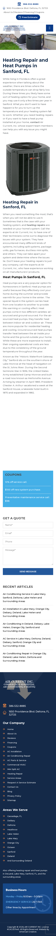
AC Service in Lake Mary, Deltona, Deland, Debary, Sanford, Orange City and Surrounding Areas (27, 642)
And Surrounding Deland (19, 860)
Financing (29, 12)
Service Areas (14, 778)
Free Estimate (29, 17)
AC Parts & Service (16, 760)
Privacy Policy (14, 796)
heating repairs (36, 225)
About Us (8, 12)
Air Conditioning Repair (18, 756)
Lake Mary (12, 838)
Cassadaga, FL (14, 816)
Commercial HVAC (16, 764)
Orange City (13, 843)
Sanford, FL (31, 873)
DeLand (9, 873)
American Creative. (28, 932)
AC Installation (14, 751)
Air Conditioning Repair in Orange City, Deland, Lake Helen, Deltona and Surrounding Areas (24, 657)
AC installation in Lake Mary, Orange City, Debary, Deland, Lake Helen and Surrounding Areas (26, 612)
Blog (9, 791)
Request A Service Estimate (21, 782)
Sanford (11, 852)
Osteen (11, 847)
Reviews (18, 12)
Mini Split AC (13, 769)
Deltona (11, 825)
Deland (10, 856)
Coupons (39, 12)
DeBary (11, 820)
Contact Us (12, 787)
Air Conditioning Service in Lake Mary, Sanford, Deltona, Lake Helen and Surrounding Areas (24, 598)
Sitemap (11, 800)
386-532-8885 (31, 4)
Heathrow (12, 829)
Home (10, 729)
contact (35, 122)
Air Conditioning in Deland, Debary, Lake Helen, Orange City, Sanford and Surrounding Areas (26, 627)
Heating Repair (15, 773)
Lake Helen (13, 834)
